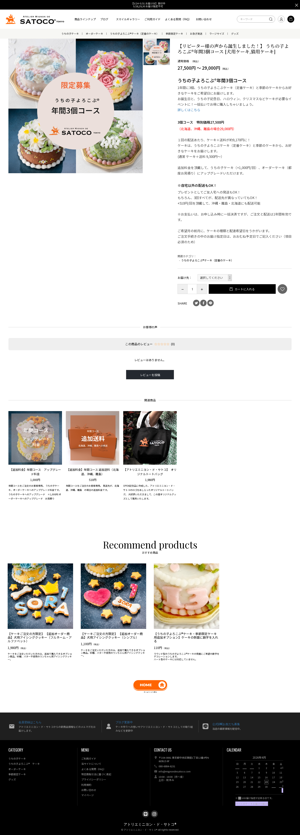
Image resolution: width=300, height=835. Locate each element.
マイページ (87, 795)
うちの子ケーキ (70, 33)
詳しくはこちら (189, 109)
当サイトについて (91, 764)
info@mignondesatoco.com (175, 771)
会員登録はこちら (30, 722)
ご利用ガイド (152, 19)
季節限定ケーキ (174, 33)
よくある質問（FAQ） (178, 19)
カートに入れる (244, 289)
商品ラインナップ (85, 19)
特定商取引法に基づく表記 (96, 774)
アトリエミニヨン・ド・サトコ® (150, 824)
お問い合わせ (204, 19)
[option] (75, 106)
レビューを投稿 (150, 375)
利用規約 (86, 785)
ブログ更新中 (124, 722)
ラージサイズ (216, 33)
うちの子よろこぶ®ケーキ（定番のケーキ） (134, 33)
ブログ (104, 19)
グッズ (235, 33)
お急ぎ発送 (196, 33)
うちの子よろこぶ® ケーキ (24, 764)
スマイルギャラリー (128, 19)
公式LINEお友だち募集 (226, 724)
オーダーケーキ (94, 33)
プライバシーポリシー (93, 779)
